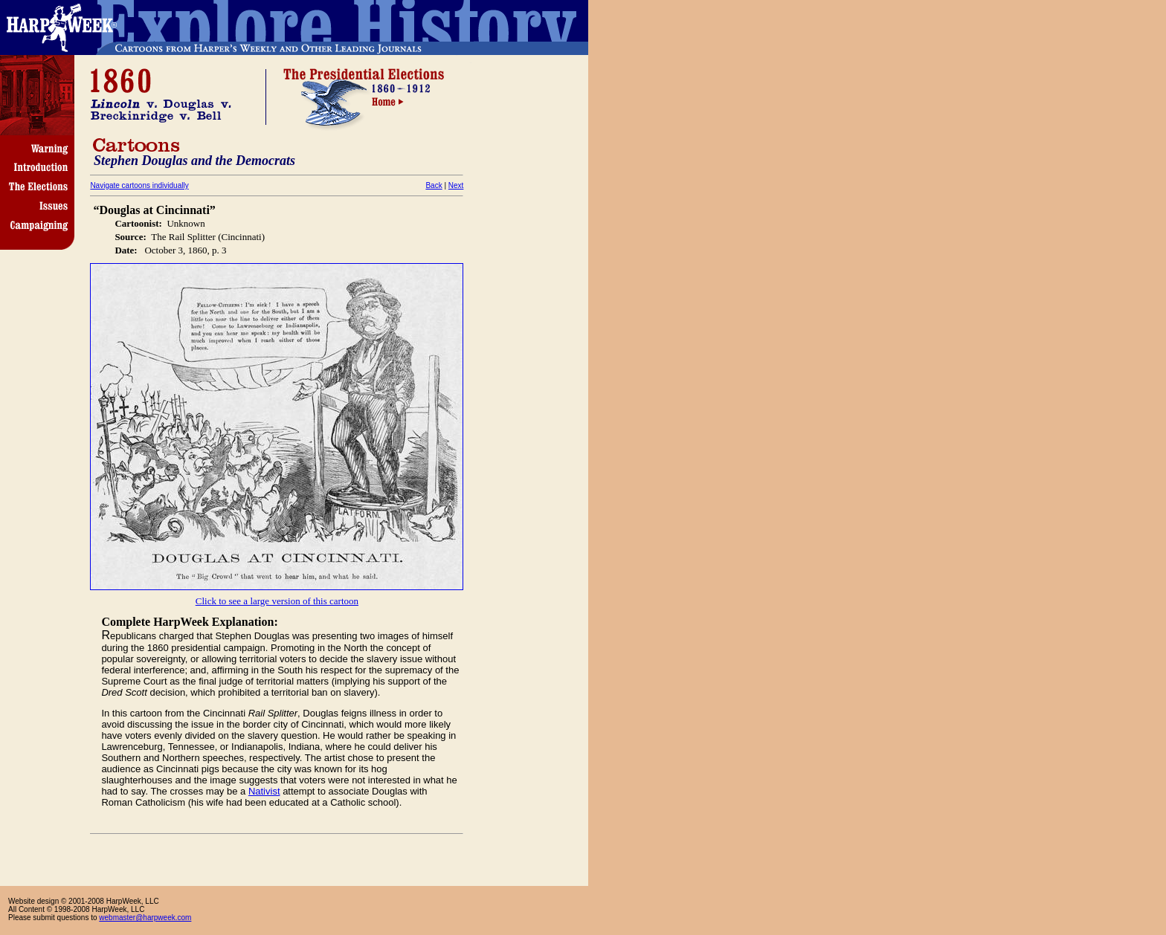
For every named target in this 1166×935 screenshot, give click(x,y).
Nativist (264, 791)
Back (433, 185)
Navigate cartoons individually (139, 185)
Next (456, 185)
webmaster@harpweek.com (145, 917)
